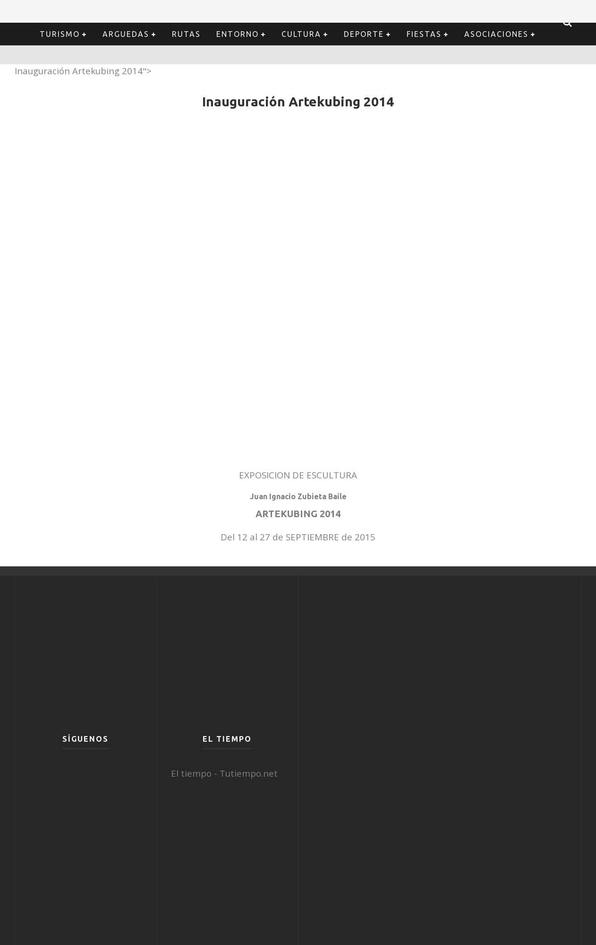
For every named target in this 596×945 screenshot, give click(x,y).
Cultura (301, 34)
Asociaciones (496, 34)
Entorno (237, 34)
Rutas (186, 34)
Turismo (60, 34)
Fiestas (424, 34)
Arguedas (125, 34)
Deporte (364, 34)
